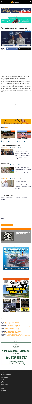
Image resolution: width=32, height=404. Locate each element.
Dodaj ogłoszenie (4, 377)
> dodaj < (19, 229)
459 (19, 164)
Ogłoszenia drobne (6, 374)
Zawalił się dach (5, 163)
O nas (2, 388)
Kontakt (3, 392)
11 (17, 178)
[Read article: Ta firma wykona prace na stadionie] (7, 152)
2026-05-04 (4, 141)
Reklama (4, 379)
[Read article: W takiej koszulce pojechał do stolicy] (7, 183)
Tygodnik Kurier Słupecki (6, 381)
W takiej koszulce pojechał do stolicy (11, 177)
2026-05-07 (12, 147)
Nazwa (2, 218)
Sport (5, 26)
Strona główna (5, 372)
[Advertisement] (16, 63)
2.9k (20, 178)
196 (19, 147)
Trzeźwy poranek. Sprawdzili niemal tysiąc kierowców (19, 326)
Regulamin (3, 390)
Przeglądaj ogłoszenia (5, 375)
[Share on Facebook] (12, 49)
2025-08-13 (10, 30)
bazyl (4, 30)
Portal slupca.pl (4, 382)
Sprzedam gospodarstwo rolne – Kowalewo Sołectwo (23, 234)
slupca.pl (5, 147)
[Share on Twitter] (24, 49)
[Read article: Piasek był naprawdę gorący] (8, 134)
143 (25, 141)
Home (2, 26)
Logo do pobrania (4, 384)
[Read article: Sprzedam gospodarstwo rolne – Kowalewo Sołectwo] (7, 236)
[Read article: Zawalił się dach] (7, 170)
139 (9, 141)
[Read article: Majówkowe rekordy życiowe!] (24, 134)
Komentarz (4, 202)
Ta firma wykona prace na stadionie (10, 145)
